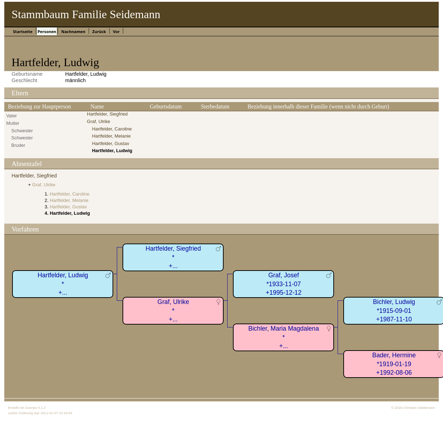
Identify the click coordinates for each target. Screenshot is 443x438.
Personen (46, 31)
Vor (116, 31)
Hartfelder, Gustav (110, 143)
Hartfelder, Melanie (111, 136)
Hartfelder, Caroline (112, 129)
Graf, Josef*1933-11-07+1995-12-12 (283, 284)
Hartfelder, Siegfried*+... (173, 257)
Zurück (99, 31)
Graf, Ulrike (98, 121)
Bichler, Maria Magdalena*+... (283, 337)
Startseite (22, 31)
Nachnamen (73, 31)
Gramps (31, 408)
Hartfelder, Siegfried (107, 114)
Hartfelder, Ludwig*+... (63, 284)
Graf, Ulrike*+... (173, 310)
